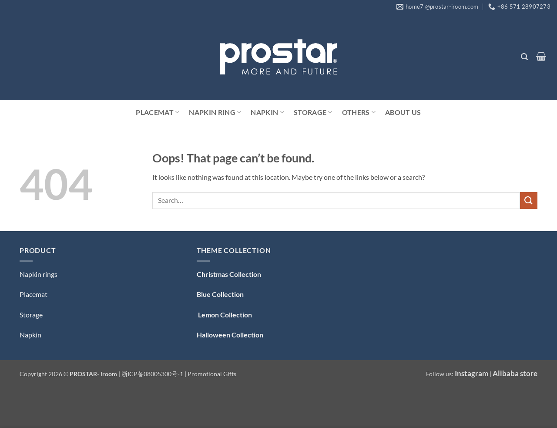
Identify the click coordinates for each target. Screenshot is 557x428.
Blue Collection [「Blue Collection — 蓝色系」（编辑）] (220, 294)
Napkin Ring (215, 112)
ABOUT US (403, 112)
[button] (524, 57)
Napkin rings (38, 274)
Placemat (157, 112)
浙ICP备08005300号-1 (153, 373)
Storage (313, 112)
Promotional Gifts (212, 373)
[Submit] (528, 200)
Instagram (471, 373)
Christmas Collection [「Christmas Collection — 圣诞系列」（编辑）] (229, 274)
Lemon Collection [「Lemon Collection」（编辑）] (224, 314)
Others (359, 112)
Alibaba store (515, 373)
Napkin (267, 112)
